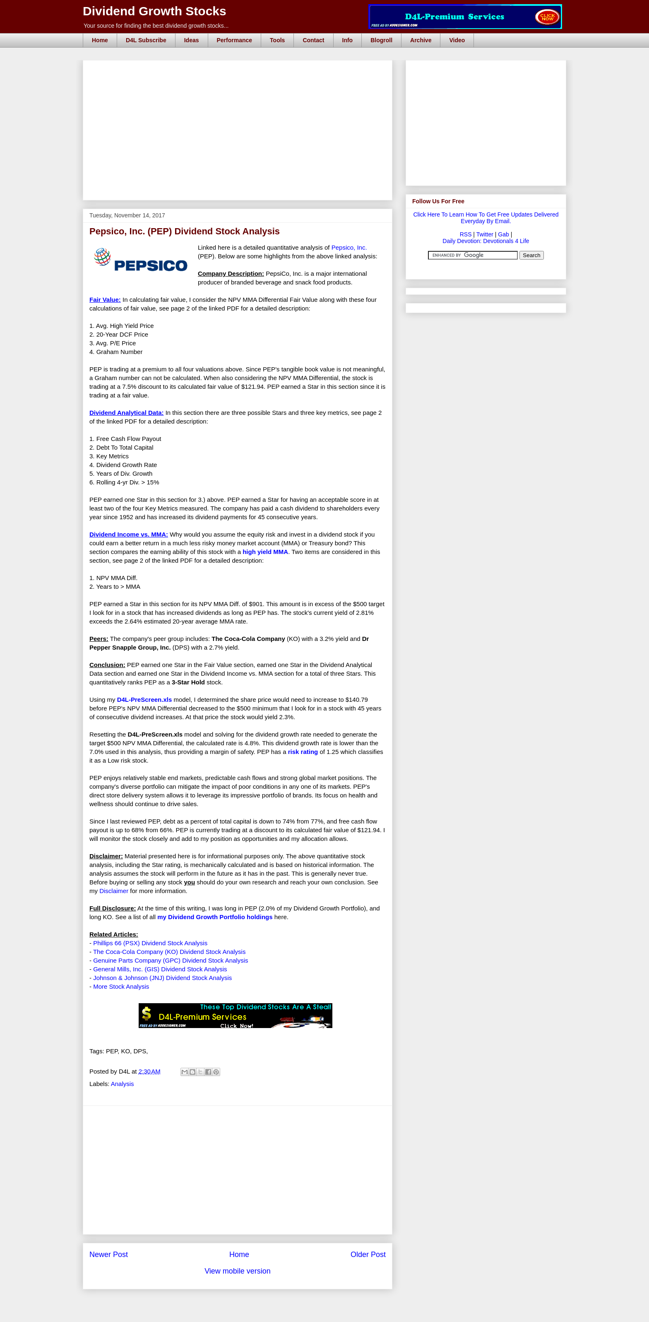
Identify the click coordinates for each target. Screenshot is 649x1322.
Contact (313, 40)
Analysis (122, 1083)
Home (100, 40)
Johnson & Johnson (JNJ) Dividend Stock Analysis (162, 977)
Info (347, 40)
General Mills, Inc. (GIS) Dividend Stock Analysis (160, 969)
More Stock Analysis (121, 986)
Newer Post (108, 1254)
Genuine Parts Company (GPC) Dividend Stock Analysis (170, 960)
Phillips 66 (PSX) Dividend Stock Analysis (150, 942)
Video (457, 40)
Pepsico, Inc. (349, 247)
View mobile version (237, 1271)
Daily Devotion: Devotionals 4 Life (485, 241)
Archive (420, 40)
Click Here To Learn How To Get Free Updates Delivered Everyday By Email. (485, 217)
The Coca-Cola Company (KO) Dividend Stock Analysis (169, 951)
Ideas (191, 40)
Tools (277, 40)
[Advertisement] (240, 69)
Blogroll (381, 40)
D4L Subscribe (146, 40)
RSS (466, 234)
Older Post (368, 1254)
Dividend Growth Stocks (154, 11)
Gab (503, 234)
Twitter (484, 234)
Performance (234, 40)
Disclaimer (113, 890)
